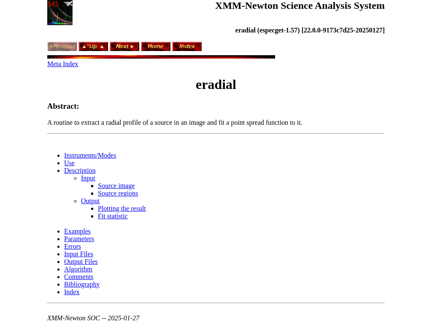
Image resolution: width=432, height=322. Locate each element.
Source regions (118, 193)
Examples (77, 231)
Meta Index (62, 63)
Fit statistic (113, 216)
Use (69, 162)
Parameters (79, 238)
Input (88, 178)
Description (80, 170)
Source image (116, 185)
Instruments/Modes (90, 155)
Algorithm (78, 269)
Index (71, 291)
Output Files (81, 261)
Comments (78, 276)
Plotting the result (122, 208)
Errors (72, 246)
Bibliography (82, 284)
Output (90, 200)
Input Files (78, 254)
